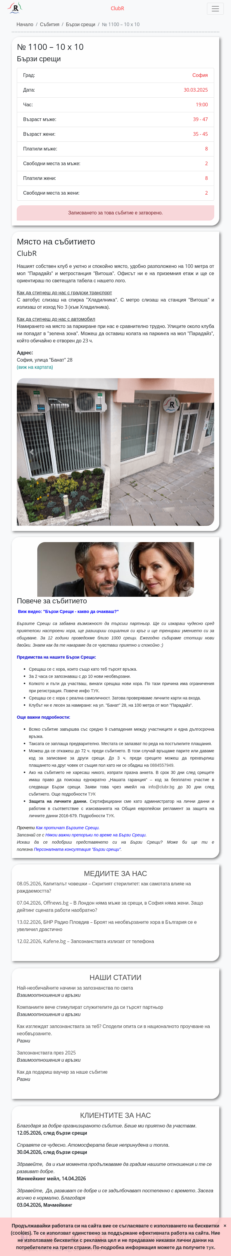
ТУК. (95, 690)
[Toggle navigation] (215, 9)
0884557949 (161, 765)
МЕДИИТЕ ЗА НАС (115, 873)
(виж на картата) (35, 367)
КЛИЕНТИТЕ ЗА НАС (115, 1115)
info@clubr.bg (161, 786)
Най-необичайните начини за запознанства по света (75, 988)
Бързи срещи (80, 24)
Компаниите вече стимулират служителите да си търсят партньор (90, 1007)
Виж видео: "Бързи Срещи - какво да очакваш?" (68, 611)
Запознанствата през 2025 (46, 1053)
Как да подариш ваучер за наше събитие (62, 1072)
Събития (50, 24)
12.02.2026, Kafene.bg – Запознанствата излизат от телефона (85, 941)
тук (210, 1247)
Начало (25, 24)
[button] (31, 452)
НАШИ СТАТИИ (115, 977)
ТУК (92, 794)
